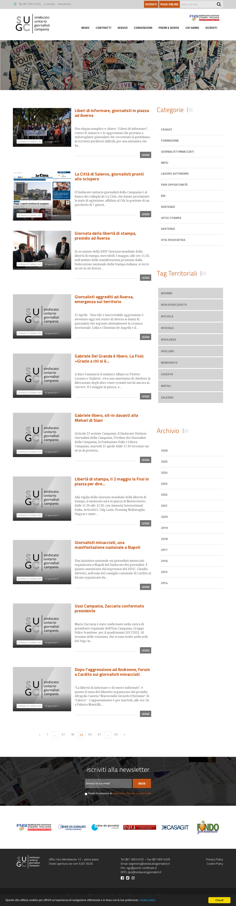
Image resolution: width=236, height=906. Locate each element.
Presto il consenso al (119, 793)
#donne (166, 293)
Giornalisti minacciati (177, 151)
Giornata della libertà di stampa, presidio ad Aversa (105, 235)
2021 (164, 505)
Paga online (169, 4)
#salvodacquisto (174, 304)
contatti (50, 4)
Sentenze (168, 207)
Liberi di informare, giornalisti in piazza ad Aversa (112, 113)
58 (72, 734)
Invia (141, 783)
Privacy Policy (214, 859)
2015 (164, 572)
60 (90, 734)
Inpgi (164, 162)
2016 (164, 561)
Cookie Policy (215, 863)
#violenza (168, 339)
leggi (145, 155)
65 (116, 734)
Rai (163, 195)
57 (63, 734)
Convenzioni (143, 28)
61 (99, 734)
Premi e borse (169, 28)
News (85, 28)
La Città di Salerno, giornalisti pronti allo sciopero (109, 176)
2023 (164, 483)
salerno (167, 397)
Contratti (103, 28)
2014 (164, 583)
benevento (169, 362)
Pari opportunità (174, 184)
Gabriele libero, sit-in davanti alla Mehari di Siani (106, 417)
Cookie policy (155, 900)
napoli (166, 386)
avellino (167, 351)
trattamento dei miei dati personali (131, 793)
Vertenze (168, 228)
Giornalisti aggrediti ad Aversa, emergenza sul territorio (104, 299)
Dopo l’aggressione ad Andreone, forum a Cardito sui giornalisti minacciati (112, 671)
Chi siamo (192, 28)
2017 (164, 550)
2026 (164, 450)
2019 (164, 528)
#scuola (167, 316)
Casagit (166, 129)
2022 (164, 494)
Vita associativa (173, 240)
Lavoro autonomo (175, 173)
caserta (167, 374)
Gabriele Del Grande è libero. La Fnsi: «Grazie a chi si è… (109, 358)
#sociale (167, 328)
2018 (164, 539)
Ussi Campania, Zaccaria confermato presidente (109, 608)
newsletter (64, 4)
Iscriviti (151, 4)
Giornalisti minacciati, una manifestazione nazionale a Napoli (107, 544)
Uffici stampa (171, 218)
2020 (164, 516)
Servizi (122, 28)
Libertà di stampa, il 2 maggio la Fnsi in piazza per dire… (112, 481)
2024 (164, 472)
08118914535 (30, 4)
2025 (164, 461)
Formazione (170, 140)
